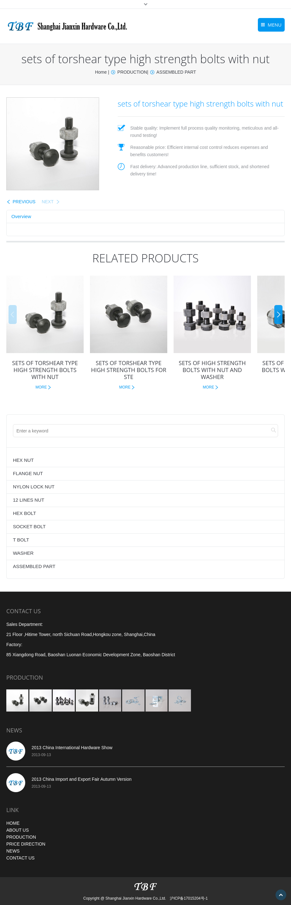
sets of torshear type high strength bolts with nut (45, 370)
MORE (41, 387)
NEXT (47, 201)
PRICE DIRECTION (25, 844)
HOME (13, 823)
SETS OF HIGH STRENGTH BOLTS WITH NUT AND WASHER (212, 370)
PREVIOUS (24, 201)
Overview (21, 216)
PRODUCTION (132, 72)
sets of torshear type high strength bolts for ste (128, 370)
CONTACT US (20, 857)
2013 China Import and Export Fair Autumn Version (82, 779)
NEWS (13, 850)
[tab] (21, 216)
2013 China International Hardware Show (72, 747)
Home (101, 72)
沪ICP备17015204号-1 (189, 898)
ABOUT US (17, 830)
